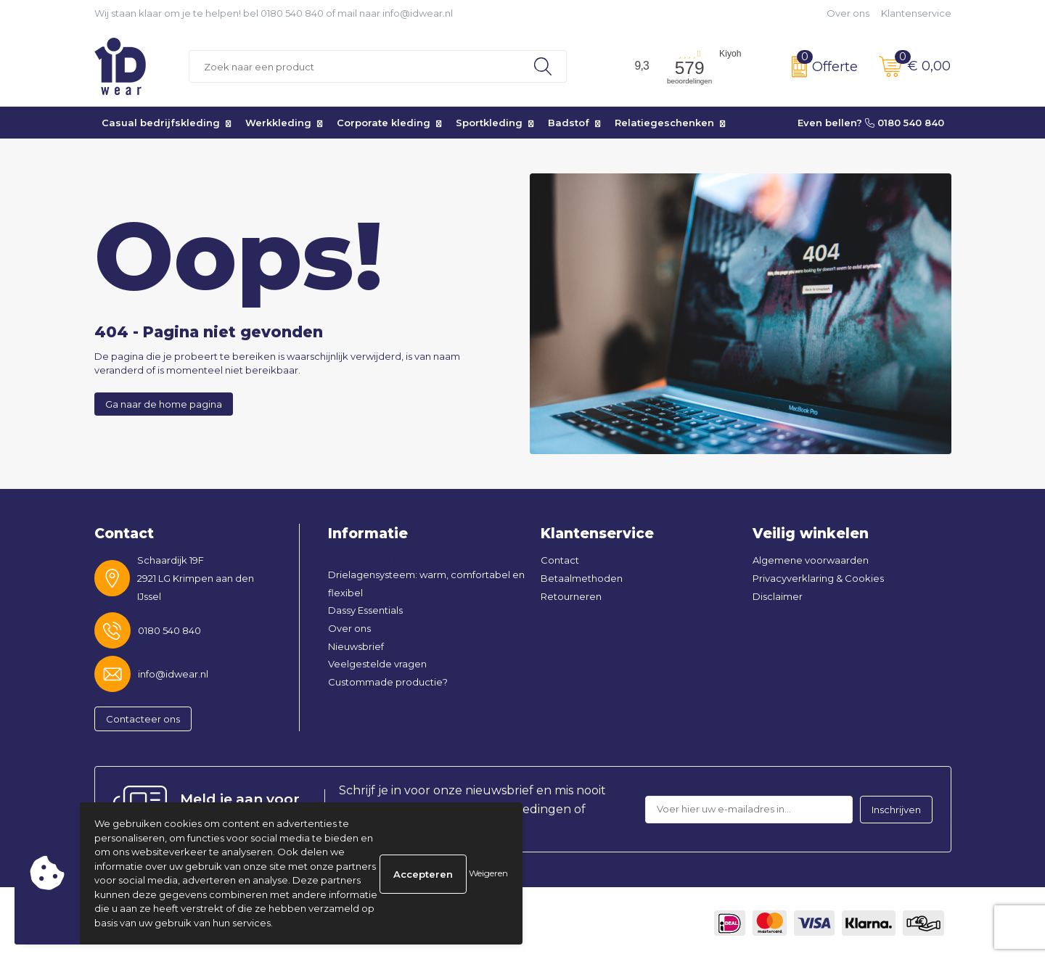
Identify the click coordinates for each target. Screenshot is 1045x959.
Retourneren (571, 596)
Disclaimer (778, 596)
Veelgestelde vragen (377, 664)
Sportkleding (489, 122)
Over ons (848, 13)
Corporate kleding (383, 122)
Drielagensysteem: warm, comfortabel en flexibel (426, 583)
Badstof (568, 122)
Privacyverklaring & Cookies (818, 578)
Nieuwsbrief (356, 646)
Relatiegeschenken (664, 122)
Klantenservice (916, 13)
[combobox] (354, 66)
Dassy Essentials (365, 610)
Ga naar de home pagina (163, 404)
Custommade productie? (388, 682)
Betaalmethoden (582, 578)
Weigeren (488, 873)
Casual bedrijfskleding (161, 122)
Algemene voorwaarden (811, 560)
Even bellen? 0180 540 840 (871, 122)
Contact (560, 560)
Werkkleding (278, 122)
